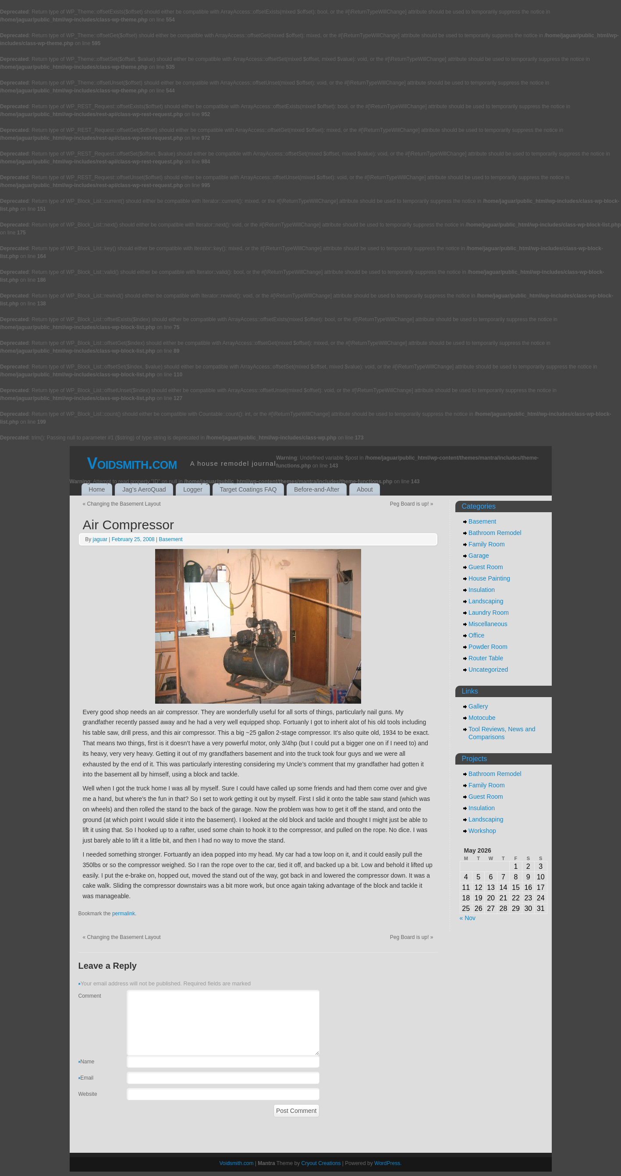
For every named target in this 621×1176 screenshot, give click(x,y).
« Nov (468, 917)
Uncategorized (488, 669)
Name (86, 1063)
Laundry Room (488, 612)
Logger (192, 489)
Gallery (478, 706)
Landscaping (485, 601)
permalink (123, 913)
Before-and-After (317, 489)
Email (86, 1079)
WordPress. (387, 1163)
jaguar (100, 539)
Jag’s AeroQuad (144, 489)
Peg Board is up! (411, 504)
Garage (478, 555)
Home (97, 489)
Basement (171, 539)
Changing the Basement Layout (122, 504)
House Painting (489, 578)
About (365, 489)
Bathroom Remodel (495, 532)
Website (87, 1094)
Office (476, 635)
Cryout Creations (321, 1163)
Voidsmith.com (132, 463)
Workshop (482, 830)
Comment (89, 996)
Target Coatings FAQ (248, 489)
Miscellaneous (487, 623)
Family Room (486, 544)
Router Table (485, 658)
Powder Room (487, 646)
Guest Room (485, 566)
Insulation (481, 589)
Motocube (481, 717)
